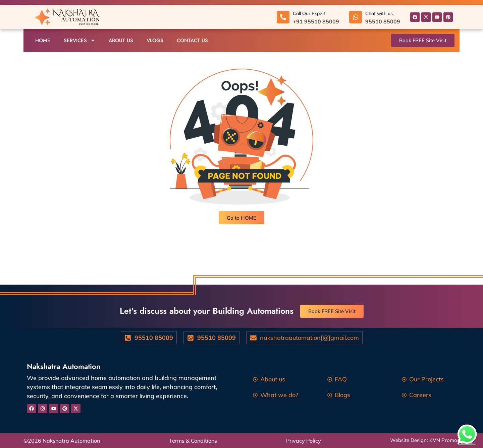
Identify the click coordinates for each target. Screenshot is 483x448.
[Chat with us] (355, 17)
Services (79, 40)
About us (121, 40)
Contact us (192, 40)
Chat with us (379, 13)
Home (42, 40)
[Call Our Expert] (283, 17)
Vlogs (155, 40)
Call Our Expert (309, 13)
